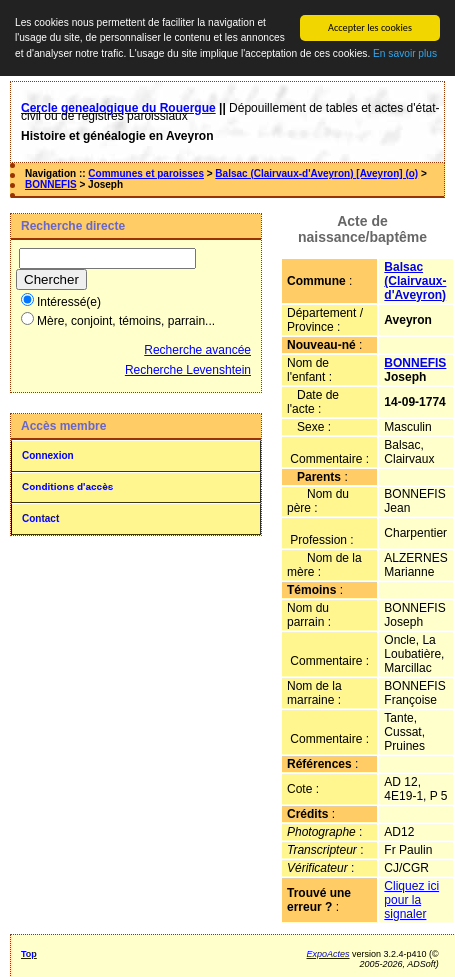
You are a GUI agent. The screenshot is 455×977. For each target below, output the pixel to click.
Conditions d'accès (67, 487)
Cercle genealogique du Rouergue (118, 108)
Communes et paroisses (146, 173)
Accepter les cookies (370, 27)
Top (29, 954)
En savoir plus (405, 53)
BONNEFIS (51, 184)
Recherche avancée (197, 350)
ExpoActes (328, 954)
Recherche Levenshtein (188, 370)
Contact (40, 518)
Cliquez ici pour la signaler (411, 900)
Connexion (48, 455)
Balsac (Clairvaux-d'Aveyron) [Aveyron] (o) (316, 173)
